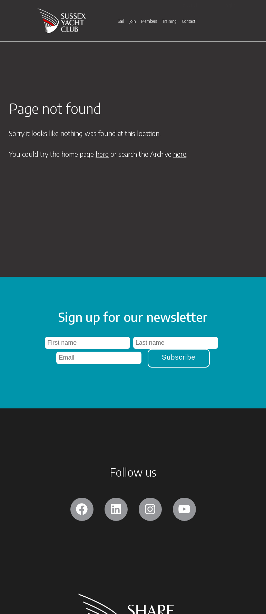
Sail (121, 22)
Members (149, 22)
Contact (188, 22)
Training (169, 22)
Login (229, 5)
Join (132, 22)
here (102, 154)
